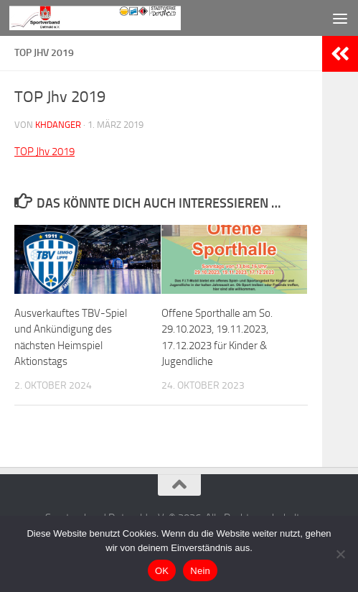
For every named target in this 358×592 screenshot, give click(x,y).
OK (162, 570)
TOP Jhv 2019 (44, 151)
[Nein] (340, 554)
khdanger (58, 124)
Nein (200, 570)
